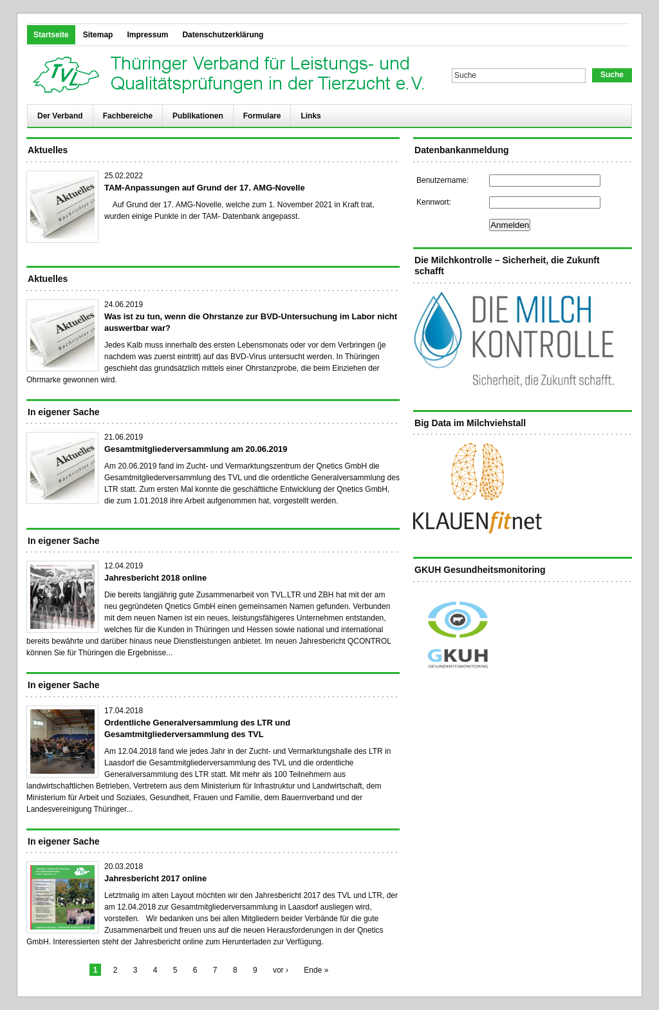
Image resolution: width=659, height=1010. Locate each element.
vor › (280, 970)
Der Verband (60, 115)
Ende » (316, 970)
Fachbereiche (128, 115)
